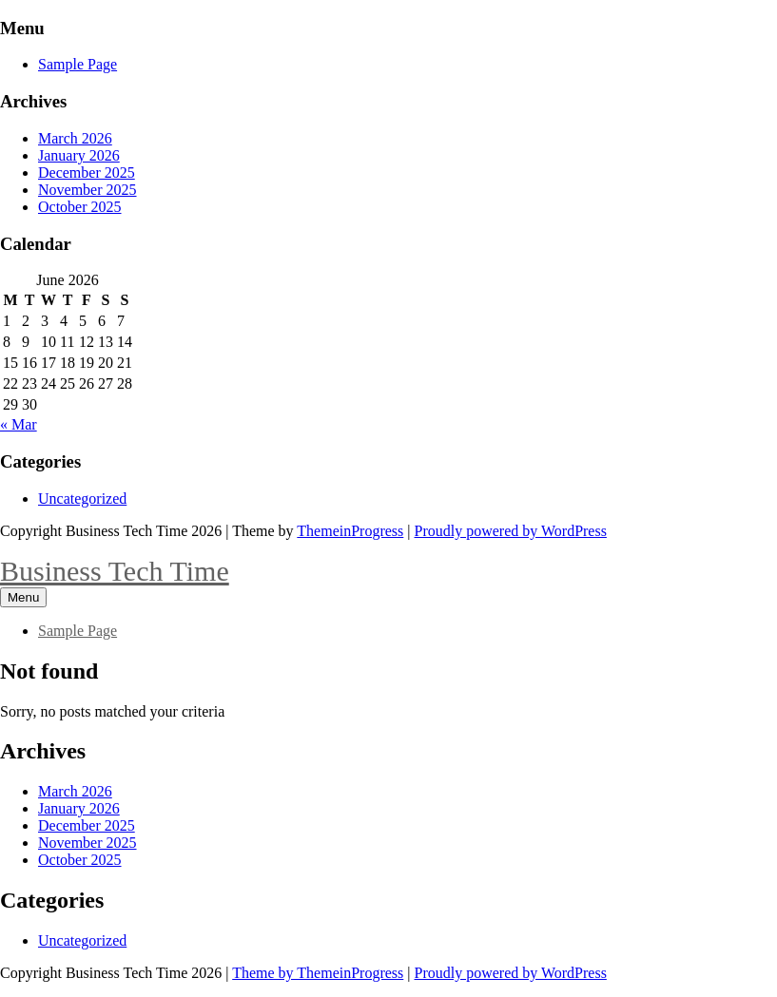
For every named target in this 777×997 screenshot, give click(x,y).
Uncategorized (82, 498)
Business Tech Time (114, 570)
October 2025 (80, 207)
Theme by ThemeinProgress (317, 973)
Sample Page (77, 64)
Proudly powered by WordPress (511, 531)
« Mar (18, 424)
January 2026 (79, 155)
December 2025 (86, 172)
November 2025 (87, 190)
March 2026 (75, 138)
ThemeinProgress (350, 531)
